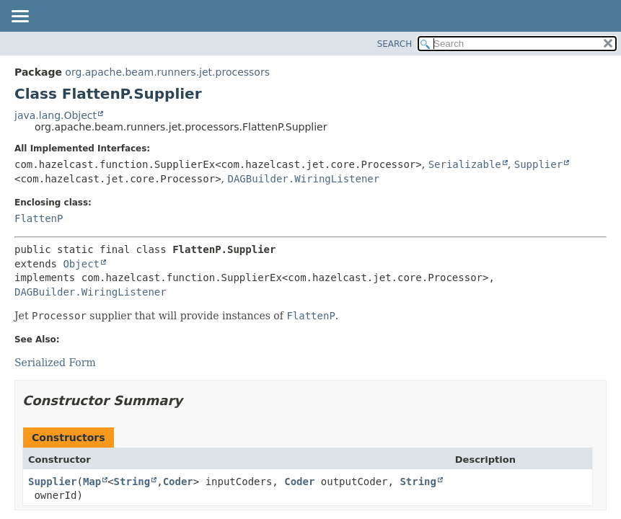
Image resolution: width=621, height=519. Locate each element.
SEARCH (395, 44)
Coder (178, 481)
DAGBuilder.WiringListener (303, 179)
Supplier (538, 164)
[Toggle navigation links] (19, 17)
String (132, 481)
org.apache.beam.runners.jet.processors (167, 72)
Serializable (464, 164)
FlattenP (38, 218)
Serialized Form (55, 362)
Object (81, 264)
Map (92, 481)
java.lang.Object (55, 115)
